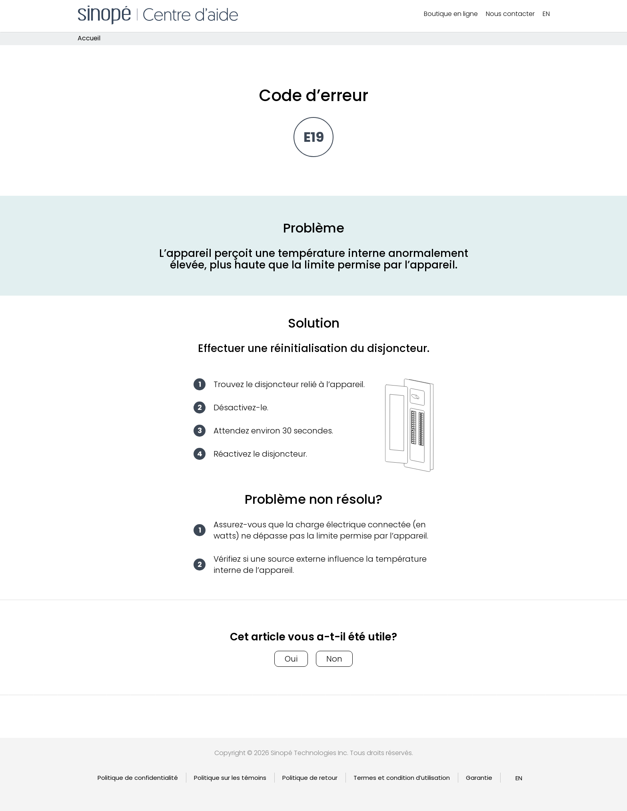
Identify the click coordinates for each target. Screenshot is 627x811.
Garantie (479, 777)
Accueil (89, 38)
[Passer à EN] (546, 14)
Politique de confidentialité (138, 777)
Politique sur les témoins (230, 777)
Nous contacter (510, 13)
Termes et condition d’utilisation (401, 777)
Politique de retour (309, 777)
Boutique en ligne (451, 13)
